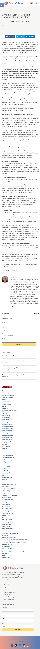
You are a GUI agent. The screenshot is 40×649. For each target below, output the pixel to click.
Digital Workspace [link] (6, 412)
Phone (3, 338)
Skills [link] (3, 517)
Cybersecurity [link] (5, 408)
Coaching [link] (4, 399)
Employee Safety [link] (6, 434)
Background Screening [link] (8, 394)
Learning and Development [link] (9, 484)
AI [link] (2, 390)
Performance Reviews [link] (7, 499)
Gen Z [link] (3, 452)
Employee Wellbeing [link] (7, 435)
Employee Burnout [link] (7, 419)
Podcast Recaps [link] (6, 504)
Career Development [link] (7, 397)
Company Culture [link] (6, 401)
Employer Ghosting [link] (7, 439)
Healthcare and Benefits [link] (8, 457)
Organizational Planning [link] (8, 492)
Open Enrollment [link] (6, 490)
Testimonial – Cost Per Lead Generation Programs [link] (15, 539)
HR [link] (2, 464)
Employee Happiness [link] (7, 426)
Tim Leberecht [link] (17, 53)
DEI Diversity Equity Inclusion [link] (9, 410)
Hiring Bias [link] (4, 463)
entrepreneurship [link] (6, 441)
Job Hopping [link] (5, 479)
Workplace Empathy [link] (7, 555)
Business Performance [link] (8, 395)
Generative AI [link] (5, 454)
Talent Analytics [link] (6, 526)
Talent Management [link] (7, 528)
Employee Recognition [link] (8, 430)
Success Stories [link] (6, 521)
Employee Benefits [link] (7, 417)
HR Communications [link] (7, 466)
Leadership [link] (5, 481)
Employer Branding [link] (7, 437)
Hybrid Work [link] (5, 473)
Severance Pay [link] (6, 515)
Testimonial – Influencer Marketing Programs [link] (14, 542)
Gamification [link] (5, 448)
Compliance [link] (5, 403)
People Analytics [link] (6, 497)
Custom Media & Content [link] (10, 592)
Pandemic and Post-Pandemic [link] (10, 495)
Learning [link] (4, 483)
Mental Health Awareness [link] (9, 488)
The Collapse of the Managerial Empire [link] (12, 356)
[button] (31, 3)
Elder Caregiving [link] (6, 415)
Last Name (4, 328)
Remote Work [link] (5, 512)
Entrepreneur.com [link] (31, 264)
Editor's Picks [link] (5, 414)
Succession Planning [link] (7, 523)
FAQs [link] (5, 588)
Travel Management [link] (7, 544)
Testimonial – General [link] (7, 541)
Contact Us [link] (6, 590)
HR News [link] (4, 468)
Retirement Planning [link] (7, 513)
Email (3, 333)
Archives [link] (4, 26)
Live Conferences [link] (6, 486)
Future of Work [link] (6, 446)
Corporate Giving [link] (6, 404)
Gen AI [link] (3, 450)
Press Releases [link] (6, 506)
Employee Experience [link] (7, 424)
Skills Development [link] (7, 519)
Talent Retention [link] (6, 530)
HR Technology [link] (6, 472)
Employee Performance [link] (8, 428)
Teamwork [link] (4, 532)
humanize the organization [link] (25, 57)
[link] (2, 5)
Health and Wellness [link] (7, 455)
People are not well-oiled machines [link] (12, 118)
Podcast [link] (4, 501)
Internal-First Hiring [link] (7, 477)
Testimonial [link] (5, 535)
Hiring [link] (3, 459)
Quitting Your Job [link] (6, 510)
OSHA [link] (3, 493)
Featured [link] (4, 444)
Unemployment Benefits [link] (8, 548)
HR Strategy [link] (5, 470)
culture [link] (4, 406)
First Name (4, 322)
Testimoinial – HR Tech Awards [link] (10, 533)
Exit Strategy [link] (5, 443)
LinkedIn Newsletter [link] (9, 599)
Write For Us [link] (7, 594)
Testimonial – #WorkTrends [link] (9, 537)
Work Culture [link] (5, 553)
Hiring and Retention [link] (7, 461)
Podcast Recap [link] (6, 503)
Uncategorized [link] (6, 546)
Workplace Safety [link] (6, 557)
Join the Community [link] (9, 597)
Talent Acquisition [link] (7, 524)
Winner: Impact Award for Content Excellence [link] (14, 552)
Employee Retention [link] (7, 432)
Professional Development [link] (9, 508)
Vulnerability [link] (5, 550)
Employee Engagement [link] (8, 423)
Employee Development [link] (8, 421)
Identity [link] (4, 475)
